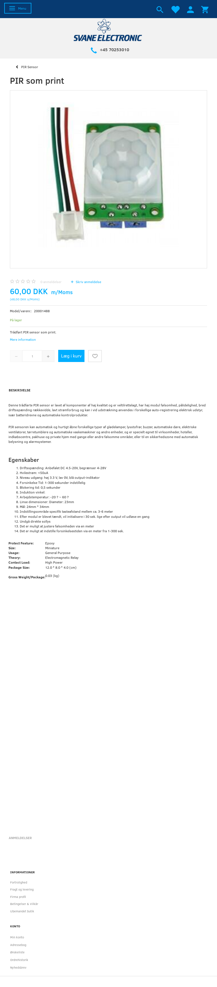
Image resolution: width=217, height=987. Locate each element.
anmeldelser (51, 281)
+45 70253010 (114, 49)
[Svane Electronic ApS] (108, 29)
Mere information (23, 339)
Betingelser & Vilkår (24, 904)
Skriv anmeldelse (88, 281)
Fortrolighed (18, 882)
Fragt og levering (22, 889)
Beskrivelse (20, 390)
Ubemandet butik (22, 911)
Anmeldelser (20, 837)
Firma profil (18, 897)
